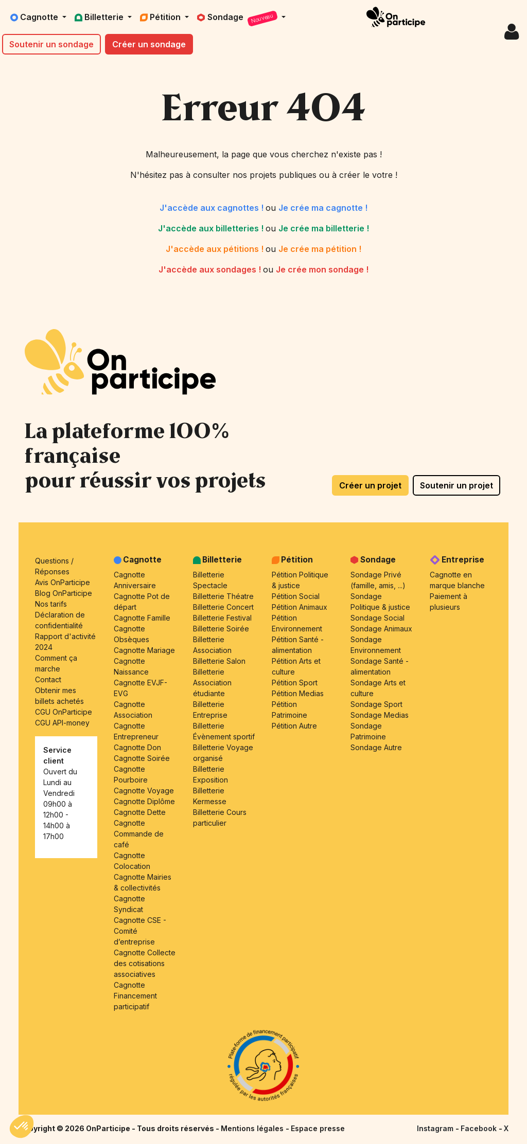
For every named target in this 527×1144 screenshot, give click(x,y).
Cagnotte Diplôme (144, 801)
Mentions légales (253, 1128)
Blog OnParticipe (63, 593)
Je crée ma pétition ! (319, 249)
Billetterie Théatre (223, 596)
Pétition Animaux (299, 607)
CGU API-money (62, 722)
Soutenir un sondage (51, 44)
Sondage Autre (376, 747)
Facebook (480, 1128)
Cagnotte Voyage (144, 790)
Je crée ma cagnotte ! (322, 208)
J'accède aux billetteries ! (212, 228)
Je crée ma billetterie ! (323, 228)
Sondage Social (377, 617)
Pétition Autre (294, 725)
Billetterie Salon (219, 661)
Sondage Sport (376, 704)
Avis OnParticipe (62, 582)
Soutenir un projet (456, 485)
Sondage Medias (379, 715)
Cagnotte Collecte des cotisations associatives (144, 963)
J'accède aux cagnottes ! (213, 208)
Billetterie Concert (223, 607)
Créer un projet (370, 485)
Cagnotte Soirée (142, 758)
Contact (48, 679)
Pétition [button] (161, 17)
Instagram (436, 1128)
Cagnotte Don (137, 747)
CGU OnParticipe (63, 711)
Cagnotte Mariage (144, 650)
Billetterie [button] (100, 17)
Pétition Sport (295, 682)
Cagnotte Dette (140, 812)
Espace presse (318, 1128)
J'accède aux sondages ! (211, 269)
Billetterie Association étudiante (212, 682)
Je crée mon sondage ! (322, 269)
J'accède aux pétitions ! (216, 249)
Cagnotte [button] (35, 17)
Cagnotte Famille (142, 617)
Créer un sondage (149, 44)
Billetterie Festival (222, 617)
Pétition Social (296, 596)
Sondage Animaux (381, 628)
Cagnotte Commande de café (139, 834)
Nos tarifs (51, 604)
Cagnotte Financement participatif (135, 995)
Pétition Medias (298, 693)
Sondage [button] (238, 18)
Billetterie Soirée (221, 628)
